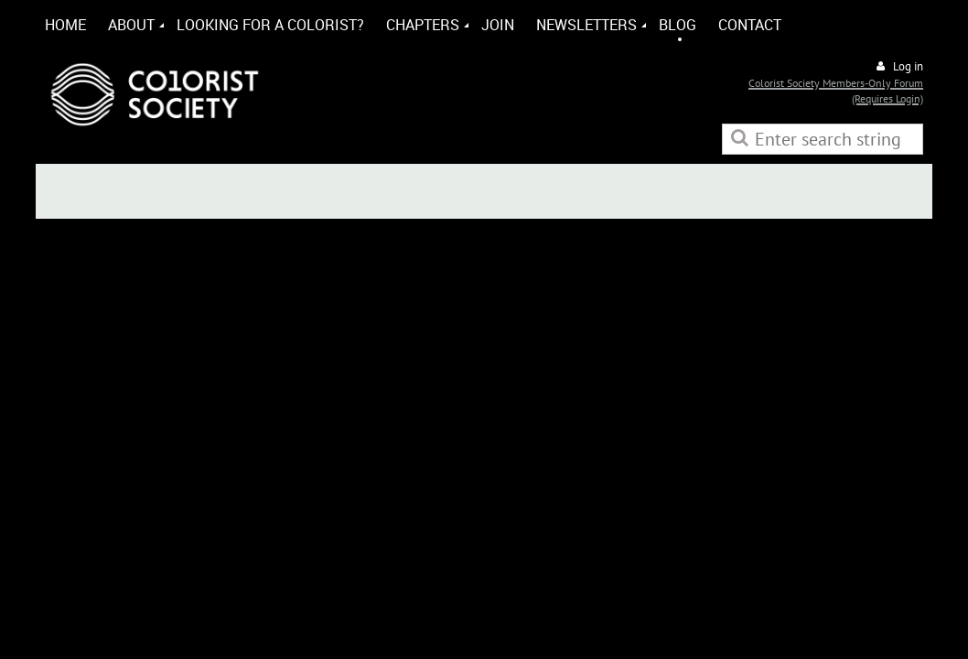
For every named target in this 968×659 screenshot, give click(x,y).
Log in (908, 66)
